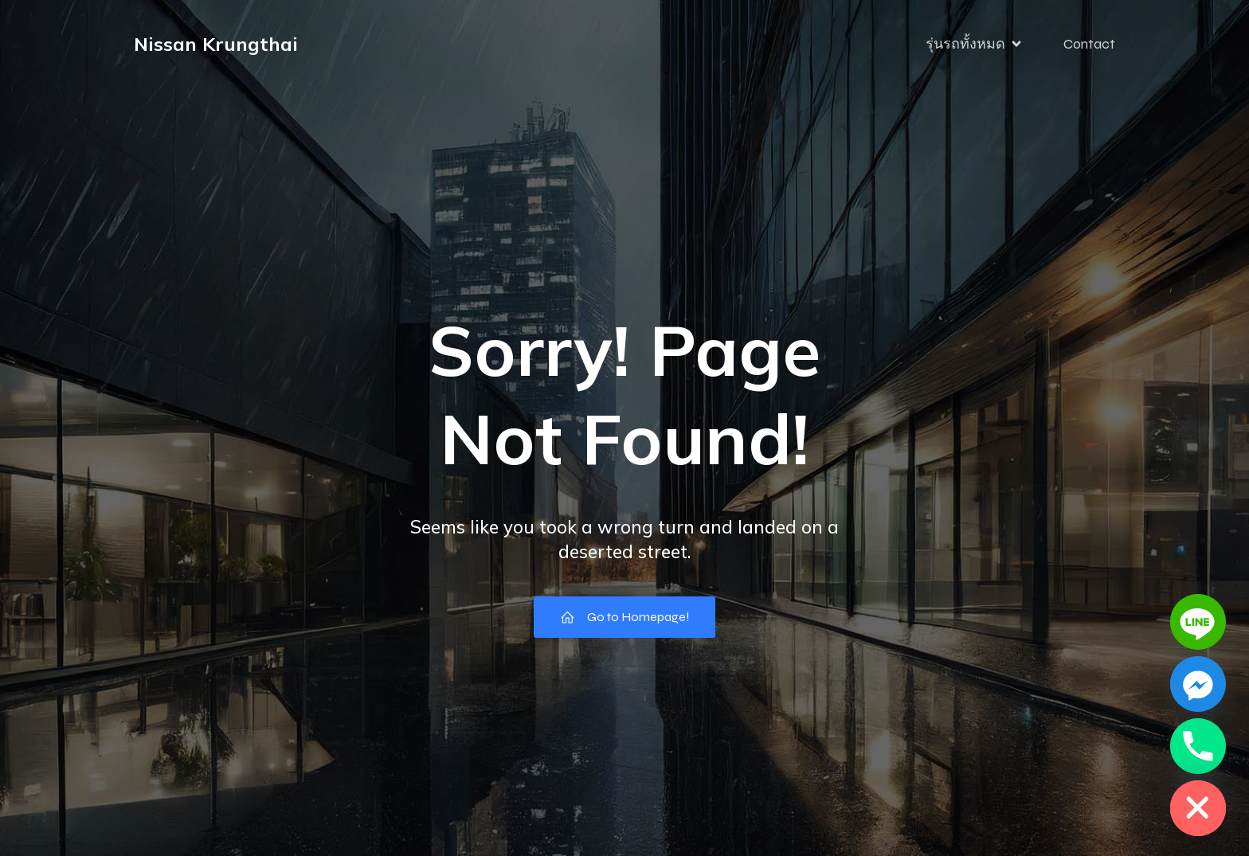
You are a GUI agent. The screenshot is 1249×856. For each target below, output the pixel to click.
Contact (1089, 44)
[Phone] (1198, 746)
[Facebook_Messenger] (1198, 684)
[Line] (1198, 622)
